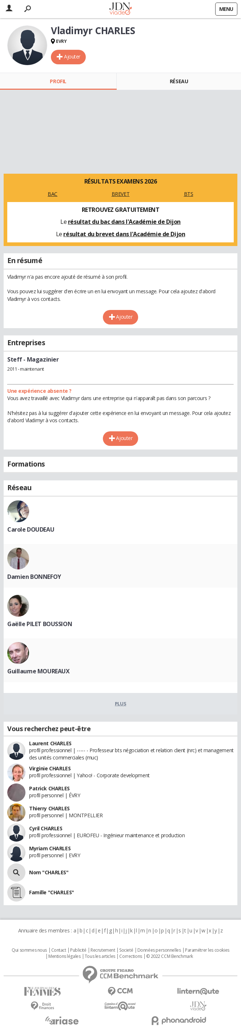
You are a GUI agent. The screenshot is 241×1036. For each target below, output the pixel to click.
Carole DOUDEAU (30, 529)
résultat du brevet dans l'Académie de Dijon (124, 234)
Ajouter (72, 56)
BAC (52, 193)
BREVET (120, 193)
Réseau (179, 81)
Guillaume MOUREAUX (38, 671)
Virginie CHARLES (50, 768)
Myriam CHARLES (50, 848)
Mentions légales (64, 956)
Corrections (130, 956)
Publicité (78, 950)
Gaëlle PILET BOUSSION (39, 624)
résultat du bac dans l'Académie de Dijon (124, 222)
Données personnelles (159, 950)
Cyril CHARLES (46, 828)
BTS (188, 193)
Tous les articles (100, 956)
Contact (58, 950)
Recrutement (103, 950)
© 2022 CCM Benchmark (169, 956)
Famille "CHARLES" (51, 892)
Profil (58, 81)
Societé (126, 950)
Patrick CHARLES (49, 788)
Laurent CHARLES (50, 743)
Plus (120, 703)
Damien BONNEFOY (34, 577)
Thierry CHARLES (49, 808)
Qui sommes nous (29, 950)
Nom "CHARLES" (49, 872)
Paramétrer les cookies (207, 950)
